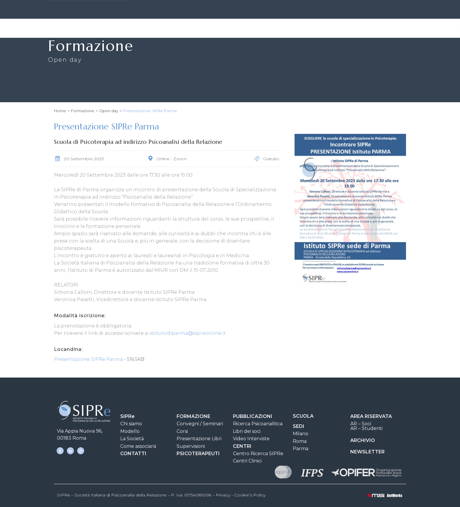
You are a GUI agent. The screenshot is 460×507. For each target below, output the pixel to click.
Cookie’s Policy (249, 495)
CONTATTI (249, 10)
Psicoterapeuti (384, 27)
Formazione (206, 28)
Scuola (291, 27)
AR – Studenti (366, 428)
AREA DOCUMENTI (293, 10)
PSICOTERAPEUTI (198, 453)
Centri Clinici (247, 461)
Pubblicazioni (254, 28)
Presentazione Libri (199, 438)
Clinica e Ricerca (332, 28)
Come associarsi (138, 446)
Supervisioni (191, 446)
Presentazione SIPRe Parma (89, 359)
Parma (300, 448)
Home (60, 110)
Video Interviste (251, 438)
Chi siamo (131, 423)
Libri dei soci (247, 431)
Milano (300, 433)
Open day (108, 110)
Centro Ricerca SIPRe (258, 453)
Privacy (223, 495)
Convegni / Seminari (200, 423)
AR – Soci (360, 423)
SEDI (221, 10)
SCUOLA (303, 416)
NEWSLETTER (367, 452)
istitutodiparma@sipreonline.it (187, 333)
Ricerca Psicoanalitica (258, 423)
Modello (130, 431)
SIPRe (196, 10)
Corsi (182, 431)
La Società (132, 438)
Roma (300, 441)
